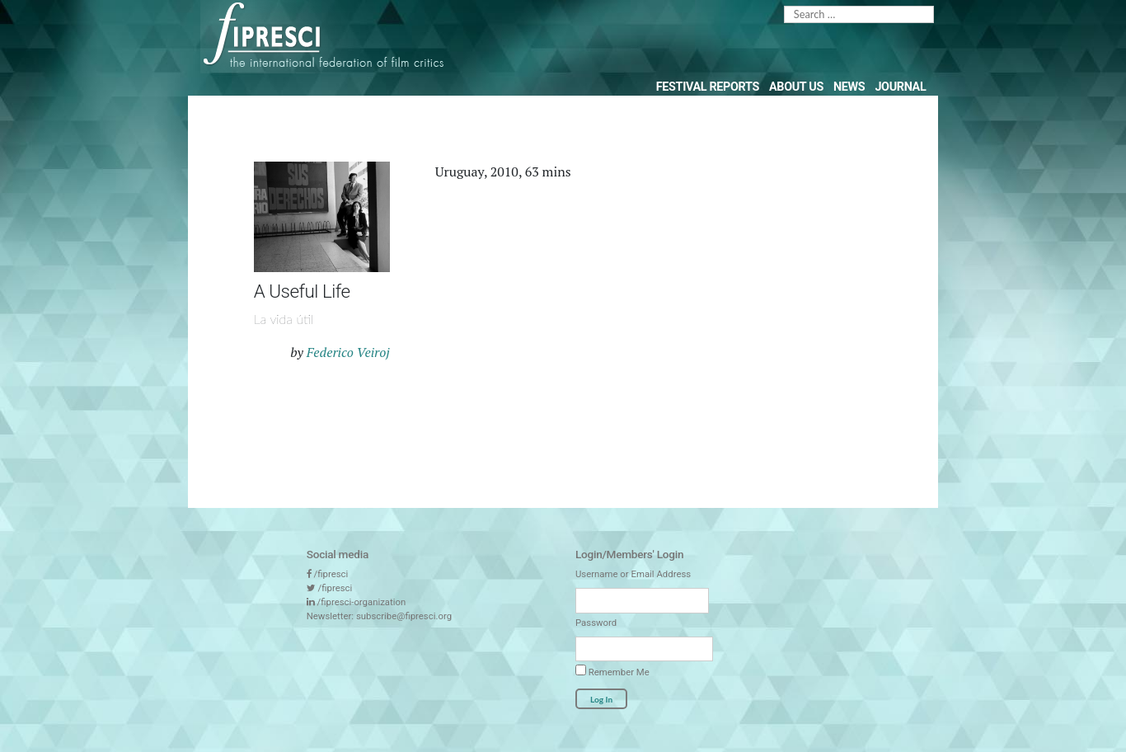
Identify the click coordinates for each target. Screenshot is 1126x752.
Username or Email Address (633, 574)
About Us (796, 87)
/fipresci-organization (361, 602)
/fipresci (331, 574)
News (849, 87)
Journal (900, 87)
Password (596, 622)
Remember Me (612, 671)
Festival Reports (707, 87)
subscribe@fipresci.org (404, 616)
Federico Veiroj (348, 352)
